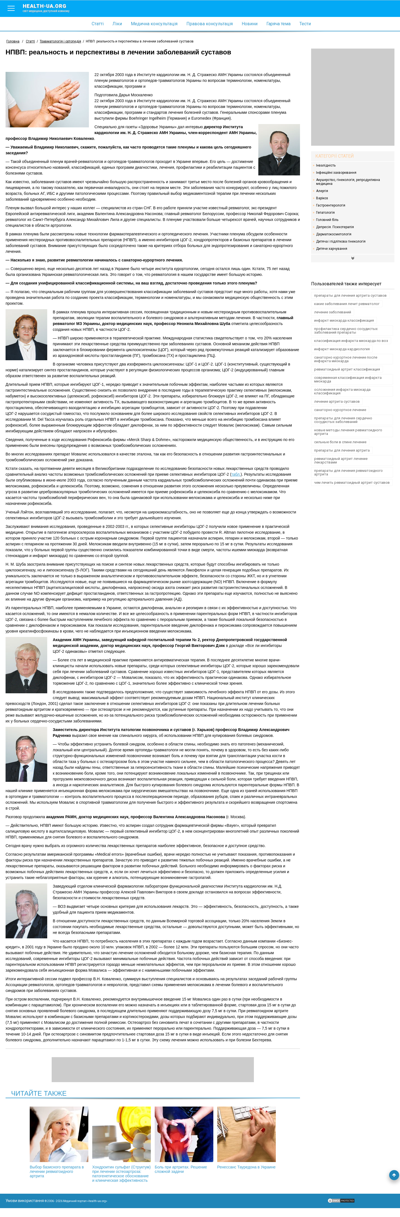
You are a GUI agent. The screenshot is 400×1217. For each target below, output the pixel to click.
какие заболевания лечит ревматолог (346, 304)
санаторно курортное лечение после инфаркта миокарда (345, 359)
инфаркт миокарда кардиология (342, 349)
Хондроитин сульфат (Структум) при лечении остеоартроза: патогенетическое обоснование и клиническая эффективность (123, 1149)
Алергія (322, 191)
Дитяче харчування (331, 249)
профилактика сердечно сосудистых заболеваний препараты (346, 330)
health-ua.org (50, 7)
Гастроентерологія (330, 205)
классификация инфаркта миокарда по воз (351, 341)
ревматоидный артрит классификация (347, 369)
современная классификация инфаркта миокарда (348, 379)
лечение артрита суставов (337, 401)
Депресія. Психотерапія (335, 227)
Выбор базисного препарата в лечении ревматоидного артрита (63, 1142)
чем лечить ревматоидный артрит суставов (352, 482)
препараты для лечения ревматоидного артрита (348, 472)
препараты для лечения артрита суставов (350, 295)
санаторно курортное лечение (340, 410)
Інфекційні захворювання (336, 173)
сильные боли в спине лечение (340, 442)
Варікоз (322, 198)
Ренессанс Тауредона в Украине (242, 1140)
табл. (236, 474)
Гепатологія (325, 213)
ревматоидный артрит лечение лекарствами (341, 460)
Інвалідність (326, 165)
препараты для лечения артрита (342, 450)
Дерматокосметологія (333, 234)
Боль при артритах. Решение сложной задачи (182, 1140)
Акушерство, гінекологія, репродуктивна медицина (348, 182)
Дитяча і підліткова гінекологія (341, 241)
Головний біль (327, 220)
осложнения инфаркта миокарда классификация (342, 391)
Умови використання (25, 1209)
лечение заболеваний (332, 312)
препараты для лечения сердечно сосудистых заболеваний (343, 420)
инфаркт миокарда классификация (344, 320)
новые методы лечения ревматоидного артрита (348, 432)
